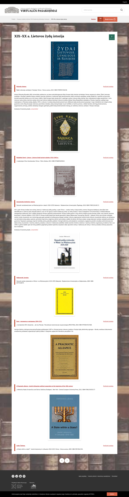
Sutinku (112, 494)
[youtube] (20, 476)
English (125, 2)
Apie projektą (82, 476)
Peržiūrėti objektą (108, 89)
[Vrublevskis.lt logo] (30, 10)
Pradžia (13, 19)
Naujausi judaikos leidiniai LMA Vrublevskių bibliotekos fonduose (33, 19)
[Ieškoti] (121, 10)
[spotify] (24, 476)
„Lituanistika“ (34, 109)
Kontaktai (114, 476)
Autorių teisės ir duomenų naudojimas (99, 476)
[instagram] (13, 476)
